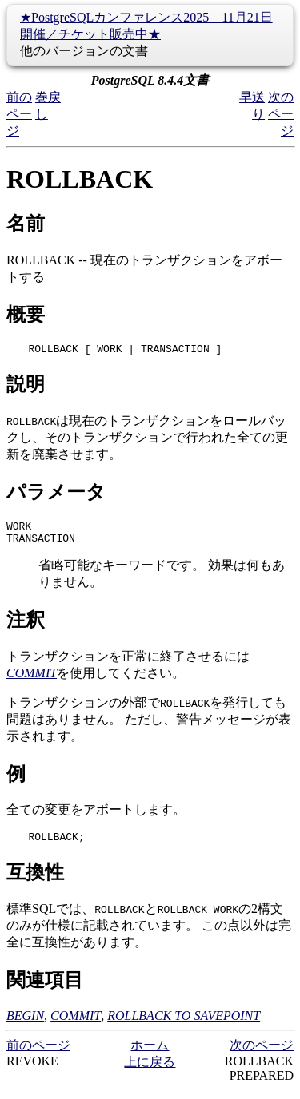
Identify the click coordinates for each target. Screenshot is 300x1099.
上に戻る (149, 1071)
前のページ (19, 113)
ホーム (149, 1054)
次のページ (281, 113)
